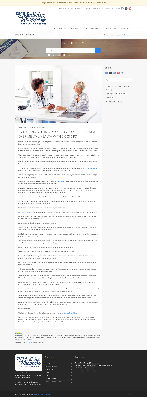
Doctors (108, 90)
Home (105, 35)
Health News (54, 55)
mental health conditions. (69, 313)
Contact (125, 29)
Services (75, 29)
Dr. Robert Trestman (24, 212)
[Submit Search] (98, 50)
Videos (67, 55)
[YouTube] (130, 394)
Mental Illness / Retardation (114, 101)
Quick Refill (87, 8)
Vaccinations (110, 29)
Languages (62, 8)
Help (69, 8)
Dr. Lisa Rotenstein (91, 168)
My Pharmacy (60, 29)
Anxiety (126, 86)
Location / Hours (98, 8)
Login (118, 8)
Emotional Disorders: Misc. (114, 86)
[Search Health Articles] (70, 50)
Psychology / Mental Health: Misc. (116, 93)
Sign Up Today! (109, 8)
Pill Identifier (76, 8)
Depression (109, 97)
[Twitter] (128, 394)
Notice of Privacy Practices (54, 382)
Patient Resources (92, 29)
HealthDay (29, 342)
